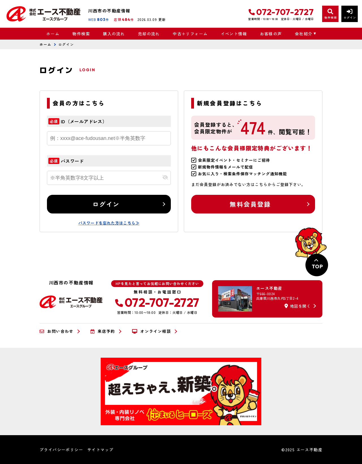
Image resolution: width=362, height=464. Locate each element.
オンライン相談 (151, 331)
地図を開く (298, 306)
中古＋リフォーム (190, 33)
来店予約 (102, 331)
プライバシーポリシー (61, 450)
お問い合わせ (57, 331)
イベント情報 (234, 33)
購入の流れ (114, 33)
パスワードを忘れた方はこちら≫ (108, 223)
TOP (317, 266)
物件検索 (81, 33)
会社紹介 (304, 33)
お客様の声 (271, 33)
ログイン (106, 203)
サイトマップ (100, 450)
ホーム (52, 33)
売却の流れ (149, 33)
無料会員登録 (250, 203)
